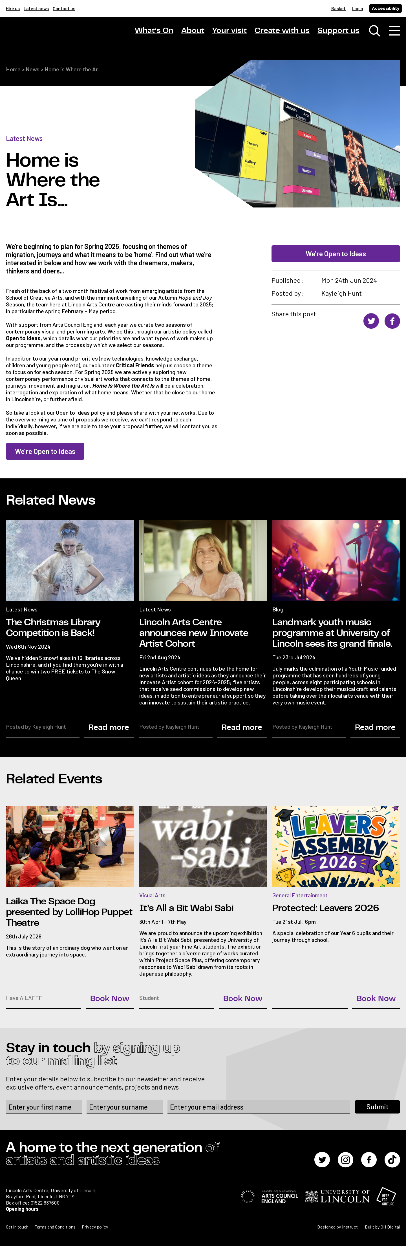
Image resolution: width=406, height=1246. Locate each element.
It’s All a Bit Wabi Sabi (186, 908)
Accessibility (385, 8)
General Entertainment (300, 895)
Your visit (229, 31)
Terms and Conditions (55, 1226)
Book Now (109, 999)
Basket (338, 8)
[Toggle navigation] (394, 31)
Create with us (282, 31)
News (32, 69)
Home (13, 69)
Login (357, 8)
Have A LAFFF (24, 997)
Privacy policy (95, 1226)
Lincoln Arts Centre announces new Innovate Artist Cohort (193, 633)
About (192, 31)
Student (149, 997)
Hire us (13, 8)
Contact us (64, 8)
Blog (277, 609)
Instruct (350, 1226)
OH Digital (390, 1226)
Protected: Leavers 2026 (325, 908)
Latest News (24, 138)
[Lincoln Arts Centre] (45, 36)
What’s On (154, 31)
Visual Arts (152, 895)
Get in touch (17, 1226)
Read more (109, 728)
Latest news (36, 8)
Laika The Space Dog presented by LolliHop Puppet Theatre (69, 912)
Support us (338, 31)
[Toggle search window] (374, 31)
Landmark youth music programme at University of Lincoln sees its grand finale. (332, 633)
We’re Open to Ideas (336, 253)
